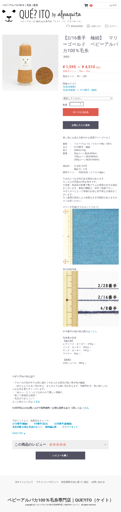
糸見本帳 (16, 427)
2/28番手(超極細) (63, 423)
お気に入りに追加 (81, 125)
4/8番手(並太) (41, 423)
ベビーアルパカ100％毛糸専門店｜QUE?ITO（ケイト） (60, 500)
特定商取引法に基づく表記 (74, 482)
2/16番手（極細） (89, 90)
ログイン (110, 26)
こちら (93, 331)
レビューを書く (60, 455)
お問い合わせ (98, 482)
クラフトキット (70, 427)
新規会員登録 (74, 26)
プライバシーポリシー (47, 482)
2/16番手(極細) (20, 423)
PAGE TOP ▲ (18, 433)
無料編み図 (50, 427)
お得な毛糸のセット (32, 427)
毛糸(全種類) (69, 86)
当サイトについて (24, 482)
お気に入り (93, 26)
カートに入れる (81, 112)
